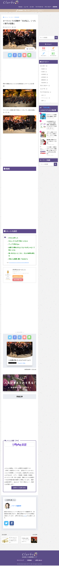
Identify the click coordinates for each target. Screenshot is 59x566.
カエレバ (19, 271)
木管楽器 (44, 74)
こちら (25, 516)
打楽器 (44, 72)
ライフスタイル (39, 6)
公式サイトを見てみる (19, 488)
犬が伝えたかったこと (19, 270)
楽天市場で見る (18, 280)
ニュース (26, 6)
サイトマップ (20, 560)
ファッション (45, 98)
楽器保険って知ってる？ (23, 11)
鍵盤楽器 (44, 80)
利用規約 (29, 560)
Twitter (6, 526)
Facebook (12, 526)
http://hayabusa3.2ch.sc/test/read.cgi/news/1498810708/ (19, 262)
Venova (20, 6)
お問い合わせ (38, 560)
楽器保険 (55, 6)
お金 (43, 95)
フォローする (21, 363)
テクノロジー (48, 6)
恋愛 (43, 101)
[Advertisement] (19, 71)
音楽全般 (33, 370)
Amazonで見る (18, 276)
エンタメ (32, 6)
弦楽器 (44, 69)
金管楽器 (44, 77)
